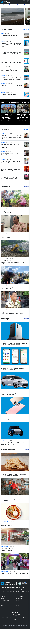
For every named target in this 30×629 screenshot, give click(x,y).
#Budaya (26, 4)
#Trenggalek (11, 4)
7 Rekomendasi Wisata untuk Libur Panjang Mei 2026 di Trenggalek (11, 20)
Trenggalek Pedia (5, 600)
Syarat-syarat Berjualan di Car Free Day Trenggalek (14, 573)
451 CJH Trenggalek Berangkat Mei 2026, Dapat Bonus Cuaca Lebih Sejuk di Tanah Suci (11, 87)
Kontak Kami (19, 598)
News (2, 598)
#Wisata (4, 4)
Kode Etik (18, 605)
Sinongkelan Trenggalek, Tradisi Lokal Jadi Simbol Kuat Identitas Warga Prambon (11, 70)
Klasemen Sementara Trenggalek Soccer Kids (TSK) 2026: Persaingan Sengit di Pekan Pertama (11, 54)
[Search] (24, 1)
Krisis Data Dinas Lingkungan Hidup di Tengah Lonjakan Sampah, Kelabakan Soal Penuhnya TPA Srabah (13, 262)
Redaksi (17, 600)
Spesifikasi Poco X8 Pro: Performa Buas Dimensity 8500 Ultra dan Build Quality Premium (11, 45)
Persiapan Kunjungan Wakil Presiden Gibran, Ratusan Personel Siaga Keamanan (10, 179)
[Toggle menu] (28, 1)
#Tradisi (19, 4)
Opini (2, 605)
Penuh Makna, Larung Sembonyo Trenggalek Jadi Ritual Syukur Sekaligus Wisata (7, 116)
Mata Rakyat (4, 603)
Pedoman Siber (19, 608)
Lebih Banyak (26, 29)
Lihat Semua (26, 129)
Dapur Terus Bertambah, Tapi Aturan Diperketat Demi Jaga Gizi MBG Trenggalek (10, 146)
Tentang (18, 603)
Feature (3, 608)
